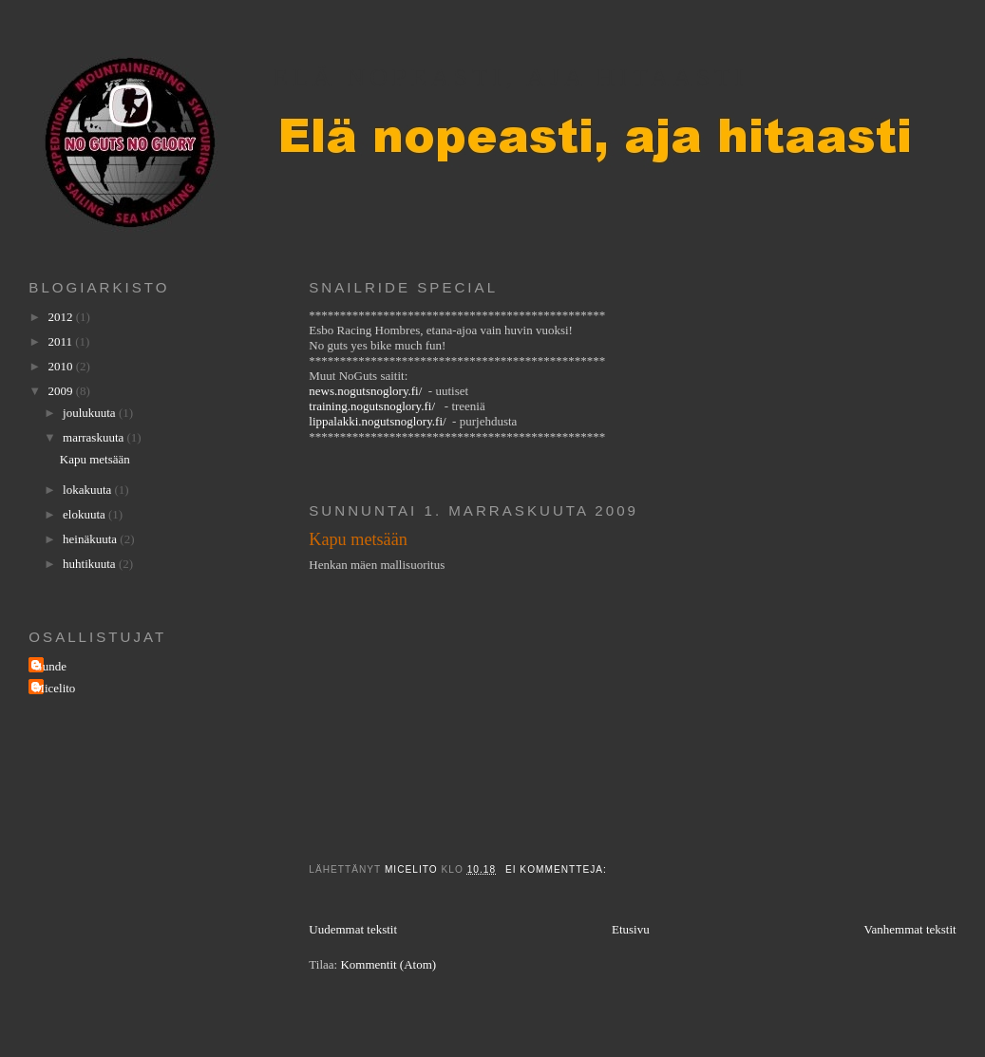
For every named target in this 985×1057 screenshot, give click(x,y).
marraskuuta (95, 437)
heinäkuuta (91, 539)
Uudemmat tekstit (353, 929)
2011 (61, 341)
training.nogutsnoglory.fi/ (372, 406)
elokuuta (85, 514)
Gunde (49, 666)
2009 (61, 391)
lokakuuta (89, 489)
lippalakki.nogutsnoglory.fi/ (377, 421)
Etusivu (631, 929)
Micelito (54, 688)
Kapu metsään (358, 539)
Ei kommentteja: (558, 869)
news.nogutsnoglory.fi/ (365, 391)
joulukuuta (91, 413)
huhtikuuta (91, 564)
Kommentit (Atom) (388, 964)
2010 (61, 366)
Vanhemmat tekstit (910, 929)
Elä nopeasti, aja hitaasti (510, 77)
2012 (61, 317)
